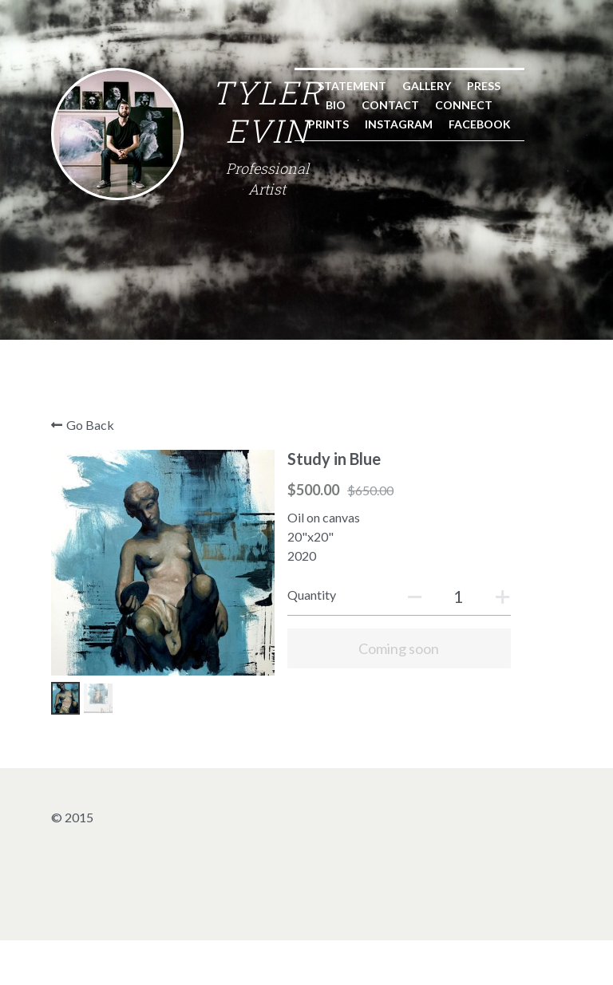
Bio (304, 290)
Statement (130, 290)
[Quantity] (444, 650)
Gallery (204, 290)
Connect (432, 290)
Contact (359, 290)
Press (262, 290)
